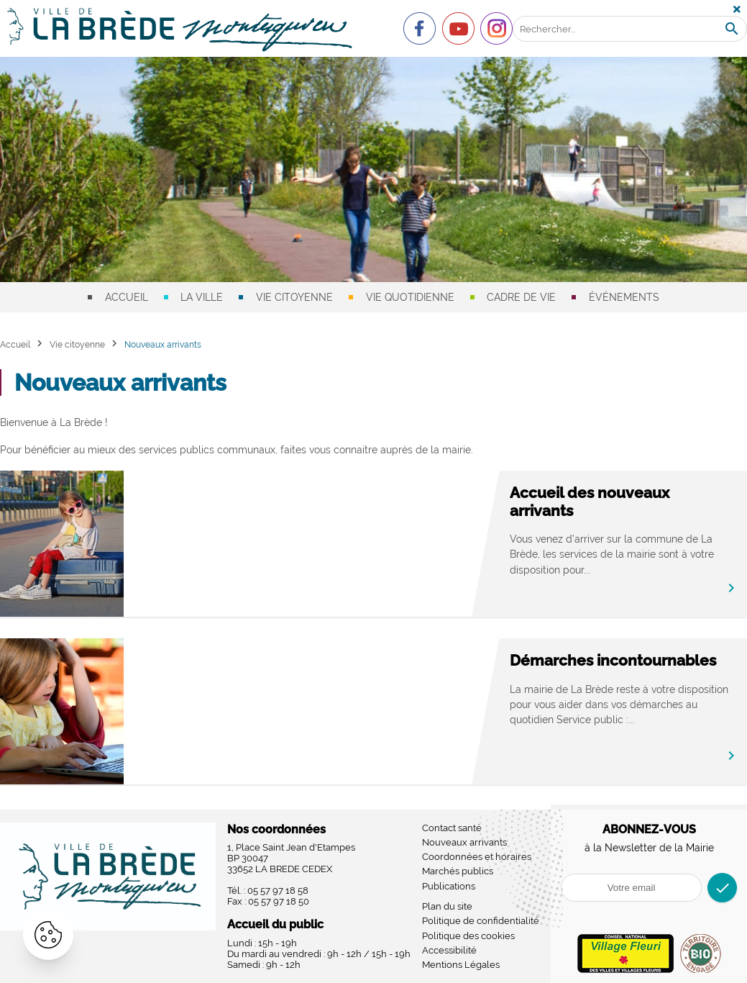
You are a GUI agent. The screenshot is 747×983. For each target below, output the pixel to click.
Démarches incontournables (613, 660)
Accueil (126, 297)
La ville (201, 297)
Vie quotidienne (410, 297)
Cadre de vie (521, 297)
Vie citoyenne (294, 297)
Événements (624, 297)
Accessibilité (449, 950)
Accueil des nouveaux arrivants (589, 502)
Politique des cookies (468, 935)
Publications (448, 886)
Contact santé (452, 828)
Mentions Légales (461, 964)
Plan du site (447, 906)
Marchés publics (457, 871)
